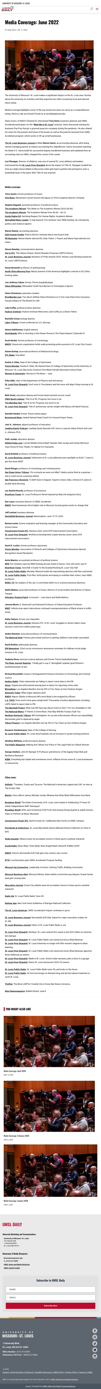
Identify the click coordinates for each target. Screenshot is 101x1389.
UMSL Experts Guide (12, 1268)
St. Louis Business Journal (18, 257)
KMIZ (7, 608)
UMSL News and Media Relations (17, 1265)
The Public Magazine (15, 744)
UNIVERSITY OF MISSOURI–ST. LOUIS (16, 3)
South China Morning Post (17, 271)
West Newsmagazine (15, 991)
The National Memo (14, 711)
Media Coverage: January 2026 (16, 1200)
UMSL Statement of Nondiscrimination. (64, 1379)
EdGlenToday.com (13, 443)
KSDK (7, 759)
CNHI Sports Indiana (14, 399)
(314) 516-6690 (12, 1261)
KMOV (8, 344)
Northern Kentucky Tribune (18, 715)
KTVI (7, 860)
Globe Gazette (11, 839)
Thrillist (9, 984)
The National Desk (13, 637)
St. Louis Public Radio (15, 571)
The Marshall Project (15, 708)
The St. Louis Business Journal (20, 143)
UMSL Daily (11, 30)
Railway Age (11, 903)
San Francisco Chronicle (16, 480)
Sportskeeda (11, 333)
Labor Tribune (11, 322)
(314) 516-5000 (23, 1352)
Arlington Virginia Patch (16, 597)
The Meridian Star (13, 403)
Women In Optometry (15, 373)
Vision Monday (12, 366)
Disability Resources (43, 1372)
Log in (28, 1386)
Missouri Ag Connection (16, 867)
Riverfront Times (13, 494)
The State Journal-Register (18, 663)
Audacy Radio (11, 681)
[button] (97, 9)
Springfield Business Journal (19, 516)
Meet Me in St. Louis (43, 124)
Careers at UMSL (86, 1372)
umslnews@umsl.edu (14, 1258)
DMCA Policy (58, 1372)
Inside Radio (11, 846)
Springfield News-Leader (16, 220)
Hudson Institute (13, 311)
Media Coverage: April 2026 (15, 1071)
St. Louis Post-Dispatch (33, 165)
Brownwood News (13, 417)
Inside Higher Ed (13, 216)
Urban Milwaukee (13, 286)
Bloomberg (10, 689)
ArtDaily (9, 784)
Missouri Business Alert (16, 874)
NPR (7, 564)
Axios (7, 685)
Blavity (8, 795)
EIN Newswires (12, 648)
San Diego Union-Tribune (17, 472)
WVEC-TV (9, 582)
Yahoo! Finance (12, 723)
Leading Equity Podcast (16, 428)
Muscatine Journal (14, 885)
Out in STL (10, 253)
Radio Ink (9, 896)
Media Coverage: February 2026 (16, 1135)
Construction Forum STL (16, 531)
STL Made (9, 355)
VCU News (10, 198)
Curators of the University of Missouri (18, 1372)
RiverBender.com (13, 297)
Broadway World (12, 802)
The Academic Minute (15, 208)
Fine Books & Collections (17, 828)
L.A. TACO (10, 700)
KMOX (8, 853)
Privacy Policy (71, 1372)
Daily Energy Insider (14, 234)
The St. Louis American (16, 910)
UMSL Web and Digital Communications (59, 1386)
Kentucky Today (12, 693)
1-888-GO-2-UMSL (30, 1355)
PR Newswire (11, 238)
